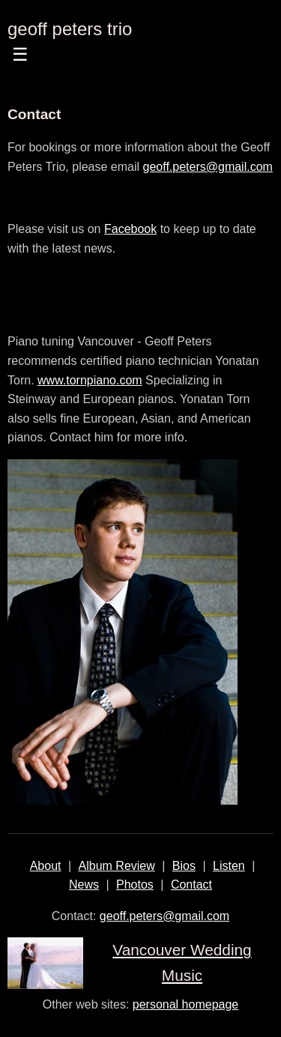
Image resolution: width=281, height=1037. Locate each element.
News (84, 884)
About (45, 865)
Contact (191, 884)
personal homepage (185, 1004)
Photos (135, 884)
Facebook (130, 229)
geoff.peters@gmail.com (208, 166)
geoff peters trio (69, 29)
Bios (184, 865)
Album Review (117, 865)
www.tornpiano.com (89, 380)
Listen (229, 865)
